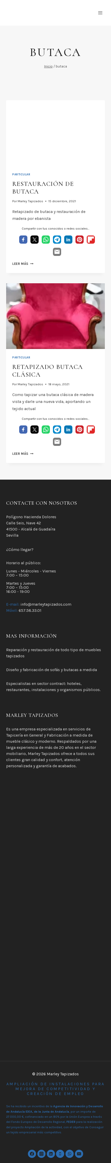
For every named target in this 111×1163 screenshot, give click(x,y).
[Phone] (60, 1154)
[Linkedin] (51, 1154)
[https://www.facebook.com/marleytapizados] (32, 1154)
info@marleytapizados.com (45, 604)
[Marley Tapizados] (50, 12)
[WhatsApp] (69, 1154)
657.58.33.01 (30, 610)
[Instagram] (41, 1154)
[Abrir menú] (100, 13)
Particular (21, 174)
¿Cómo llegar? (20, 549)
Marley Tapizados (30, 201)
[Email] (79, 1154)
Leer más (22, 264)
